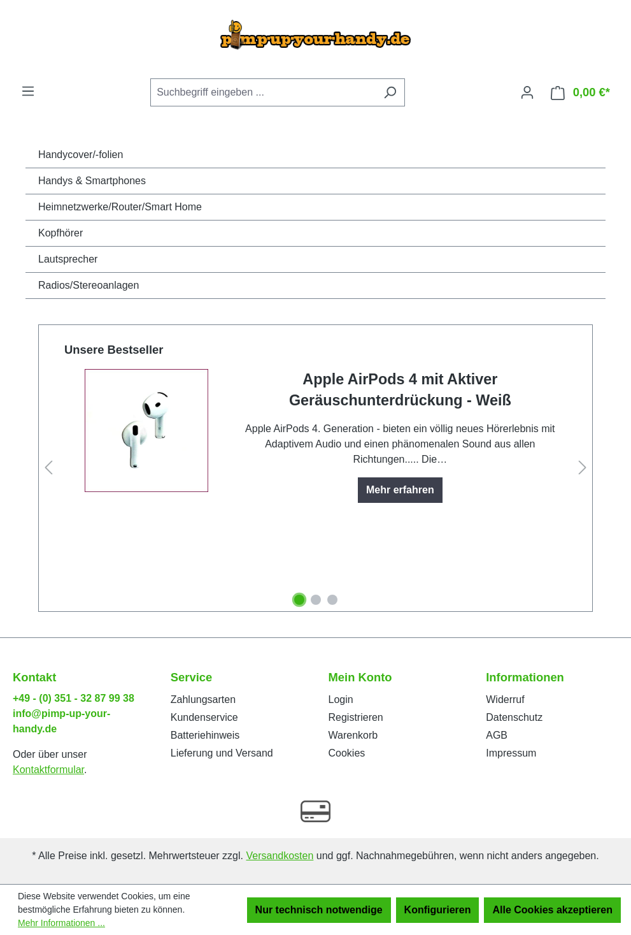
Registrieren (356, 717)
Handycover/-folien (80, 154)
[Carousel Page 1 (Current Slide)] (299, 600)
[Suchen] (390, 92)
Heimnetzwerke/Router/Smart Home (120, 206)
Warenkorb (353, 735)
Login (341, 699)
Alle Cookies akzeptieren (552, 909)
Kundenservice (204, 717)
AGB (496, 735)
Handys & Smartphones (92, 180)
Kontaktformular (48, 769)
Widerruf (505, 699)
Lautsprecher (67, 259)
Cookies (347, 753)
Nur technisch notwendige (319, 909)
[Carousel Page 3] (332, 600)
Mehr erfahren (400, 489)
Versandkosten (279, 855)
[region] (315, 468)
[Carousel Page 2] (316, 600)
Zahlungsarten (203, 699)
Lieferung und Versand (222, 753)
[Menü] (28, 91)
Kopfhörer (60, 233)
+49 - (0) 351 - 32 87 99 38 (73, 698)
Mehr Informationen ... (61, 923)
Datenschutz (514, 717)
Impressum (511, 753)
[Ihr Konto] (527, 92)
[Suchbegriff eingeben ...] (263, 92)
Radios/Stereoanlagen (88, 285)
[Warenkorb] (580, 93)
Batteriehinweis (205, 735)
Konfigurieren (437, 909)
